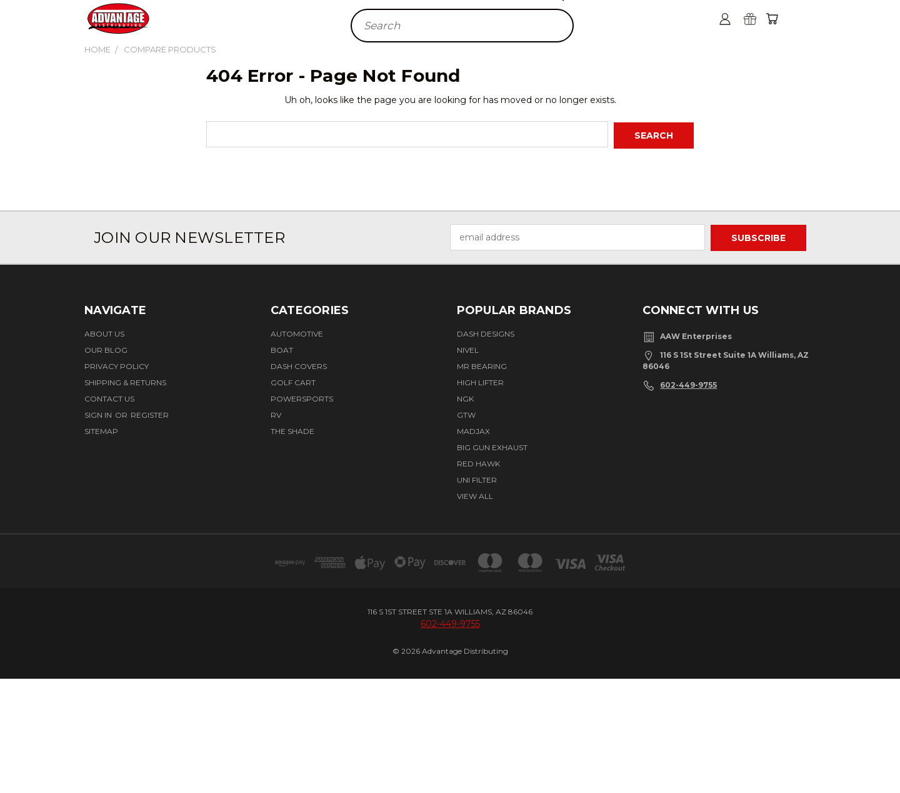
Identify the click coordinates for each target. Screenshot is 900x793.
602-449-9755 (688, 383)
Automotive (297, 332)
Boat (282, 348)
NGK (465, 396)
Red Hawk (478, 461)
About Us (104, 332)
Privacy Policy (116, 364)
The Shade (292, 429)
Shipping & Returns (125, 380)
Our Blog (106, 348)
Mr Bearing (482, 364)
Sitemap (101, 429)
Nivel (468, 348)
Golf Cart (293, 380)
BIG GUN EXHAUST (492, 445)
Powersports (302, 396)
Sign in (99, 413)
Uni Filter (477, 478)
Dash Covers (299, 364)
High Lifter (480, 380)
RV (276, 413)
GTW (466, 413)
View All (475, 494)
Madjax (473, 429)
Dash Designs (485, 332)
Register (150, 413)
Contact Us (109, 396)
